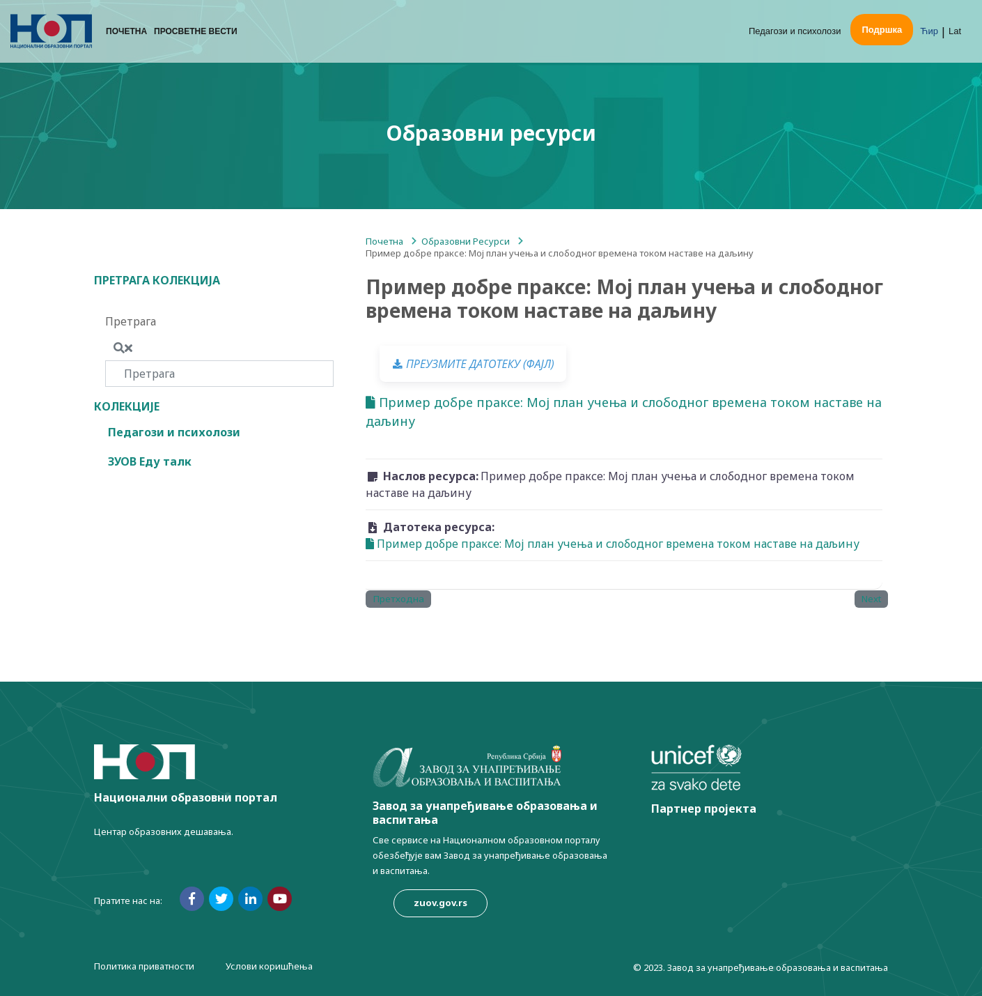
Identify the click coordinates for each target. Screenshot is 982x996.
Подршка (882, 29)
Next (871, 598)
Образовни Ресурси (465, 241)
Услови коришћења (269, 966)
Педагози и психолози (795, 31)
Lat (955, 31)
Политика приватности (144, 966)
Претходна (398, 598)
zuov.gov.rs (440, 902)
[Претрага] (219, 373)
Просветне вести (195, 31)
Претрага (130, 321)
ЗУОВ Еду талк (150, 461)
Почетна (126, 31)
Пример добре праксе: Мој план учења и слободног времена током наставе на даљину (624, 411)
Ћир (929, 31)
